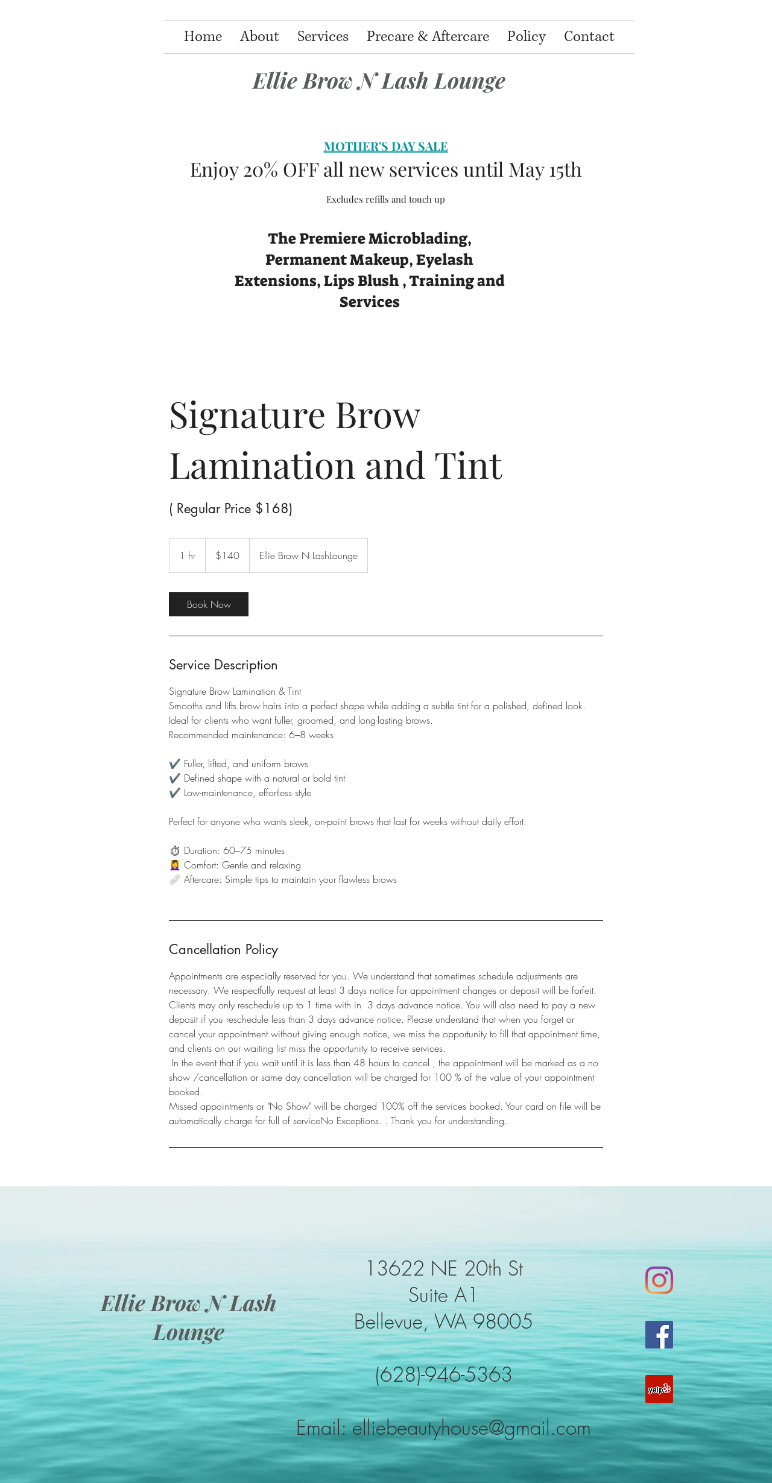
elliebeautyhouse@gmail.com (471, 1427)
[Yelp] (659, 1389)
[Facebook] (659, 1335)
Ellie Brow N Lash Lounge (379, 79)
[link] (208, 604)
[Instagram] (659, 1280)
